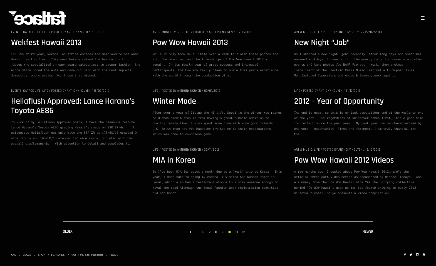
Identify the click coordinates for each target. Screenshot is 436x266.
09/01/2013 (212, 91)
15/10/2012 (372, 150)
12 (243, 232)
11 (237, 232)
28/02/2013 (102, 32)
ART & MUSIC (162, 32)
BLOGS (27, 254)
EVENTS (16, 32)
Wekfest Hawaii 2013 (46, 43)
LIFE (45, 32)
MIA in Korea (174, 160)
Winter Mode (174, 101)
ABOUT (114, 254)
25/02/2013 (244, 32)
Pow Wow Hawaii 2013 (190, 43)
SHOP (41, 254)
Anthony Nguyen (79, 32)
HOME (13, 254)
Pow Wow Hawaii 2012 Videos (344, 160)
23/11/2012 (211, 150)
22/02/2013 (373, 32)
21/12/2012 (353, 91)
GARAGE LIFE (32, 32)
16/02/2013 (102, 91)
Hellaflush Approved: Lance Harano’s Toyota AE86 (73, 106)
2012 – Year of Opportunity (339, 101)
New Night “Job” (322, 43)
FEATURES (58, 254)
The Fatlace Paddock (87, 254)
